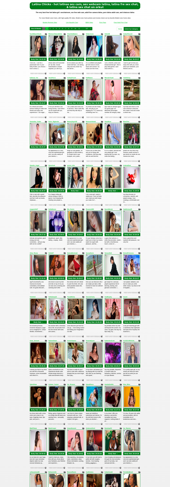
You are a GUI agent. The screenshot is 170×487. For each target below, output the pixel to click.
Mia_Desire (70, 173)
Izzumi (125, 242)
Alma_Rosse (34, 208)
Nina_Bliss (126, 312)
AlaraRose (108, 103)
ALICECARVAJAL (128, 277)
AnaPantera (89, 382)
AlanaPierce (90, 312)
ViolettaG (33, 242)
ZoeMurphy (108, 242)
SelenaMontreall (72, 208)
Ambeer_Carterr (53, 312)
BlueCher (126, 103)
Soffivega (33, 416)
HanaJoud (51, 138)
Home (120, 29)
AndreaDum (127, 138)
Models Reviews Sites (50, 22)
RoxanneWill (90, 173)
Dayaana (126, 416)
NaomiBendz (109, 173)
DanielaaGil (108, 347)
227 (87, 28)
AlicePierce (52, 68)
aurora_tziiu (71, 138)
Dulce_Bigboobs (53, 103)
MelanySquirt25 (72, 103)
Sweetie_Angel (34, 138)
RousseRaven (71, 382)
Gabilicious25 (127, 173)
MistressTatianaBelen (55, 34)
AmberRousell (127, 34)
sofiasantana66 (34, 382)
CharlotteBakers (72, 34)
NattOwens (89, 138)
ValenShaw (33, 312)
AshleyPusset (71, 68)
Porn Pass (102, 22)
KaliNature (89, 68)
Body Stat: (38, 50)
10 (75, 28)
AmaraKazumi (71, 347)
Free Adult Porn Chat (120, 22)
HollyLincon (90, 34)
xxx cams (132, 462)
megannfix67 (34, 173)
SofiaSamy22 (52, 242)
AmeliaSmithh (109, 312)
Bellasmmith (52, 382)
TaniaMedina (71, 416)
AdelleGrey (126, 68)
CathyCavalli (109, 382)
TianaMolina (71, 242)
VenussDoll (108, 208)
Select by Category (132, 29)
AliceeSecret (90, 416)
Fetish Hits (83, 482)
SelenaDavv (52, 416)
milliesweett (108, 138)
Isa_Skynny (127, 347)
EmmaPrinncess (128, 208)
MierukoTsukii (109, 68)
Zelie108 (107, 34)
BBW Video (89, 22)
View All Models (36, 28)
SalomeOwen (52, 277)
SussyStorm (90, 208)
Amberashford (90, 347)
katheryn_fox (34, 68)
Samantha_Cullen (35, 103)
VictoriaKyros (90, 277)
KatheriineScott (110, 277)
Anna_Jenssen (34, 277)
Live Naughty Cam (72, 22)
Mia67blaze (33, 347)
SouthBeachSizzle (35, 34)
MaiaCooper (52, 347)
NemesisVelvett (91, 103)
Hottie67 (51, 208)
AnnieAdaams (71, 277)
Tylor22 (107, 416)
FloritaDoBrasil (128, 382)
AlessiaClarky (90, 242)
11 (79, 28)
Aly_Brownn (71, 312)
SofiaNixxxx (52, 173)
